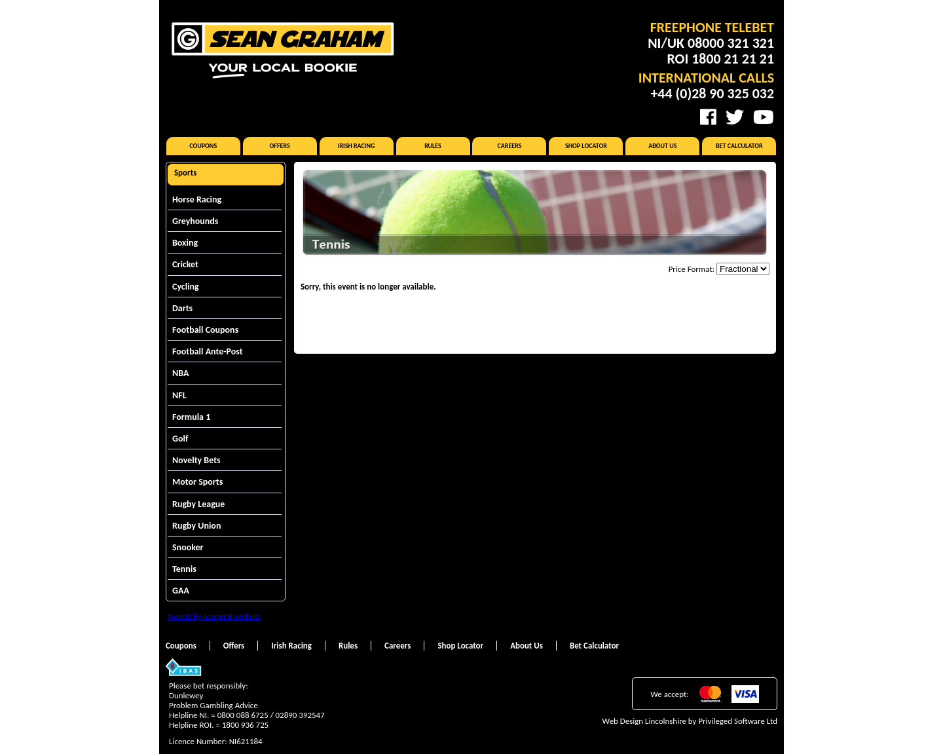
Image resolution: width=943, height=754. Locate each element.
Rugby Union (196, 525)
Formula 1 (191, 417)
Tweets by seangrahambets (214, 616)
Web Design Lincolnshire (644, 721)
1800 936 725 (245, 725)
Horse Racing (196, 199)
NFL (179, 395)
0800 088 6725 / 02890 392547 (271, 715)
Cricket (185, 264)
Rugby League (198, 504)
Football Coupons (205, 329)
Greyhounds (195, 221)
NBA (180, 373)
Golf (180, 438)
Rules (432, 145)
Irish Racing (356, 145)
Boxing (185, 242)
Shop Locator (586, 145)
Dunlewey (186, 695)
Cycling (185, 286)
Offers (280, 145)
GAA (180, 590)
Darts (182, 308)
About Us (662, 145)
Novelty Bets (196, 460)
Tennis (184, 569)
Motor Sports (197, 481)
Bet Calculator (739, 145)
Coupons (203, 145)
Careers (509, 145)
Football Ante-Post (207, 351)
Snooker (188, 547)
